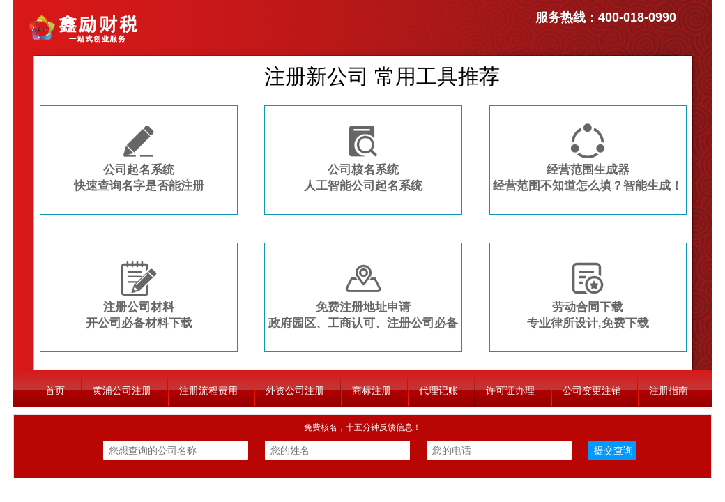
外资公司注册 (295, 390)
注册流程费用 (208, 390)
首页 (55, 390)
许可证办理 (510, 390)
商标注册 (371, 390)
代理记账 (438, 390)
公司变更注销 (592, 390)
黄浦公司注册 (122, 390)
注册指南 (668, 390)
